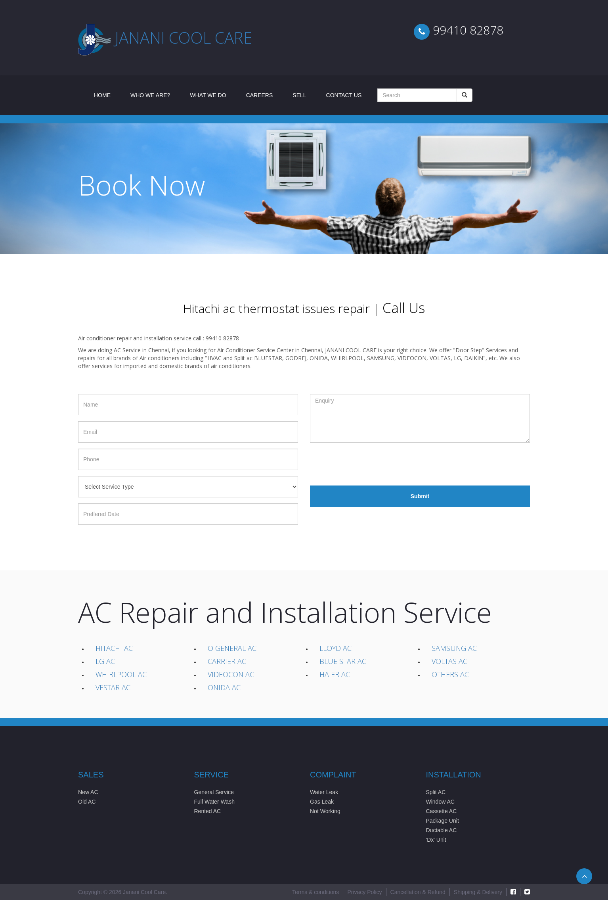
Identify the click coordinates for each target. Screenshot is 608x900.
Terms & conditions (315, 892)
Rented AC (207, 811)
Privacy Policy (364, 892)
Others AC (450, 674)
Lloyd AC (335, 648)
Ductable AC (441, 830)
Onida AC (224, 687)
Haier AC (334, 674)
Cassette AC (441, 811)
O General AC (232, 648)
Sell (299, 95)
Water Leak (324, 792)
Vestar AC (113, 687)
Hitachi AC (114, 648)
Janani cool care (183, 37)
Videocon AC (231, 674)
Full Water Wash (214, 801)
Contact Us (344, 95)
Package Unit (442, 820)
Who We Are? (150, 95)
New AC (88, 792)
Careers (259, 95)
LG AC (105, 661)
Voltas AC (449, 661)
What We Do (208, 95)
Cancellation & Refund (417, 892)
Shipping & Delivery (478, 892)
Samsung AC (454, 648)
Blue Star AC (342, 661)
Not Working (325, 811)
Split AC (436, 792)
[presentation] (370, 464)
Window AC (440, 801)
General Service (214, 792)
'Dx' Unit (436, 840)
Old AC (87, 801)
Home (107, 94)
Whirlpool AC (121, 674)
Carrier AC (227, 661)
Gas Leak (322, 801)
